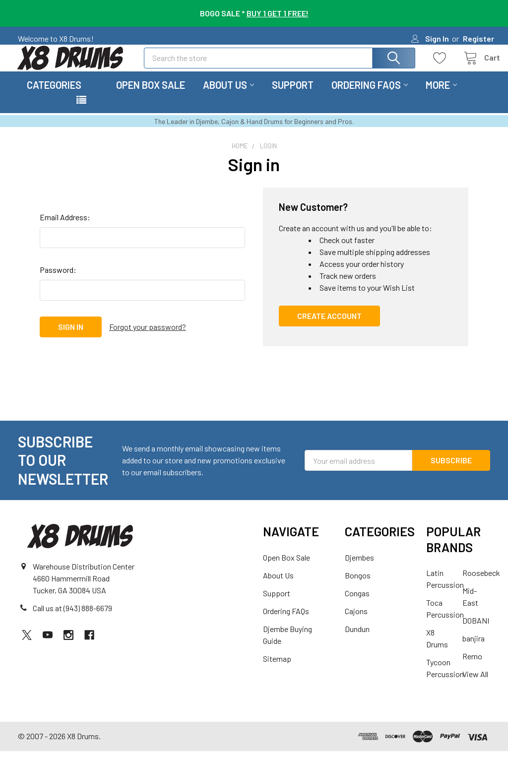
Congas (357, 603)
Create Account (329, 325)
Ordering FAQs (369, 95)
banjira (473, 648)
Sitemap (277, 668)
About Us (228, 95)
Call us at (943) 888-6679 (72, 618)
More (441, 95)
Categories (54, 95)
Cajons (356, 621)
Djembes (359, 567)
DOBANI (475, 630)
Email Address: (65, 227)
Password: (58, 279)
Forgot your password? (147, 336)
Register (478, 38)
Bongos (358, 585)
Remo (472, 666)
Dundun (357, 638)
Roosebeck (481, 582)
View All (475, 684)
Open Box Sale (150, 95)
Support (293, 95)
